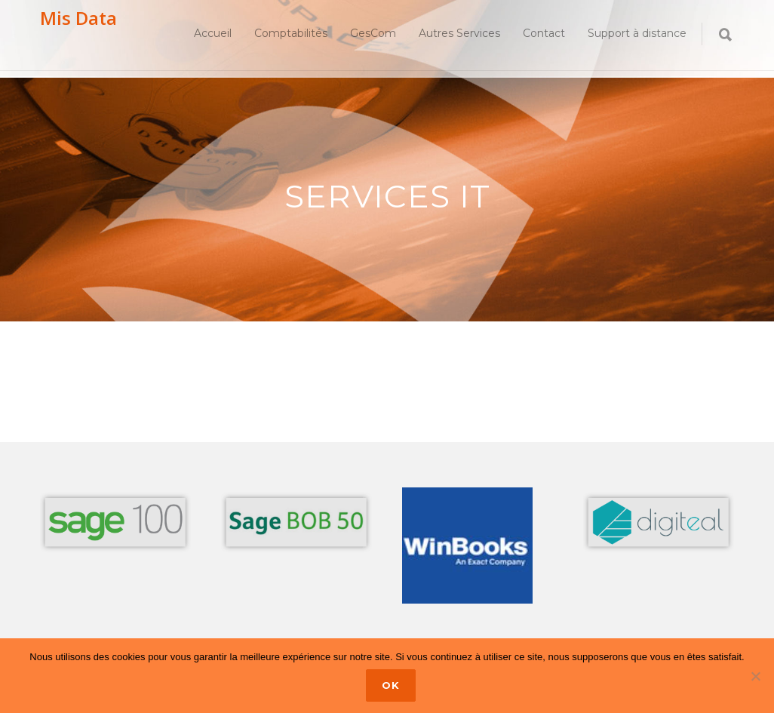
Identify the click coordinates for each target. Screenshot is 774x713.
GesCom (373, 33)
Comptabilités (290, 33)
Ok (391, 685)
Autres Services (459, 33)
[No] (755, 676)
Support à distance (637, 33)
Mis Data (78, 17)
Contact (544, 33)
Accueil (213, 33)
